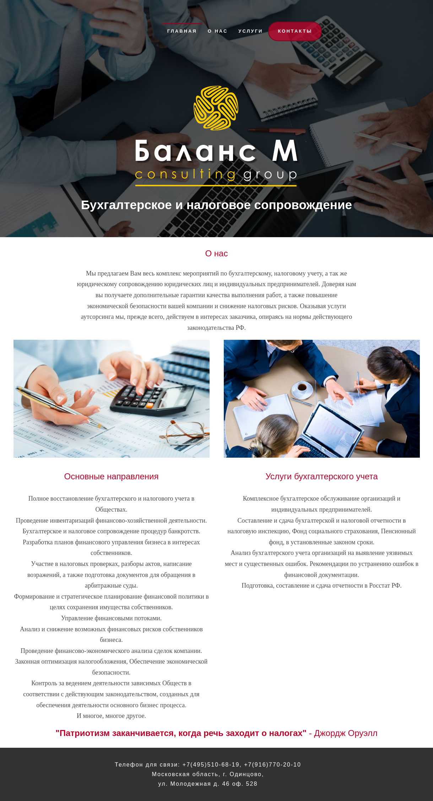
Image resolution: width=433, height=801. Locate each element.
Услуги (250, 31)
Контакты (295, 31)
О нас (218, 31)
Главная (182, 31)
